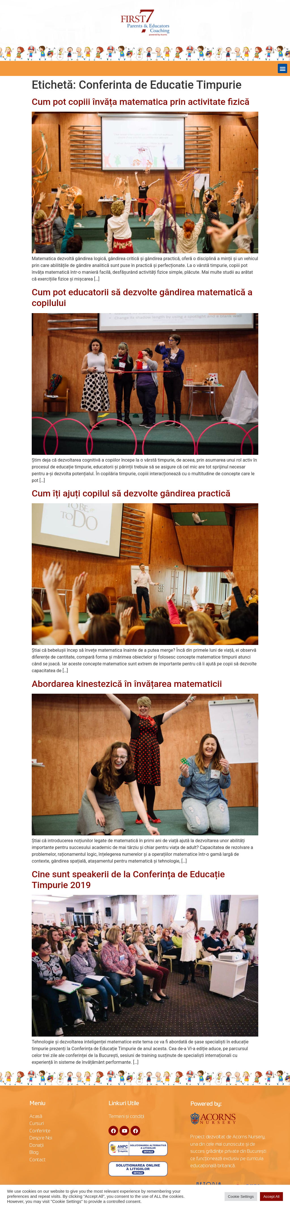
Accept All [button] (271, 1196)
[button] (282, 68)
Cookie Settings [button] (241, 1196)
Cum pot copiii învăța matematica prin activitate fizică (141, 101)
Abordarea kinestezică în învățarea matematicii (127, 683)
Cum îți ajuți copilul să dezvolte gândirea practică (131, 493)
